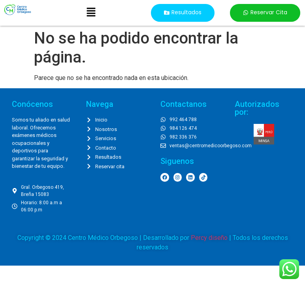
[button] (91, 12)
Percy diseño (209, 237)
